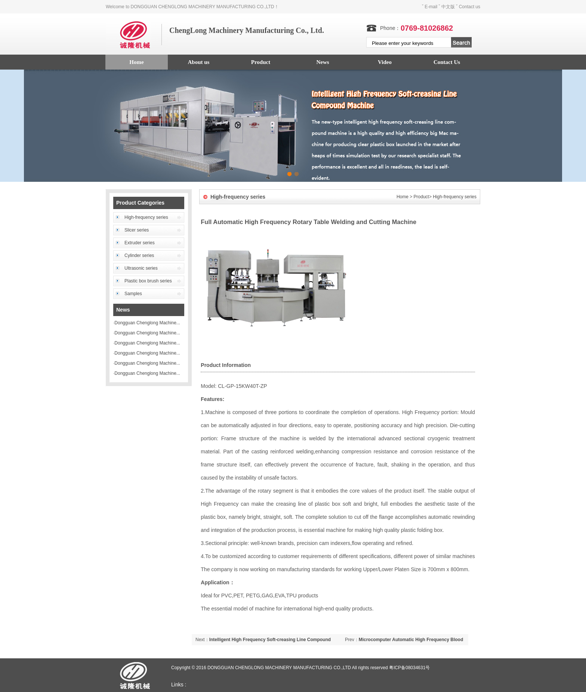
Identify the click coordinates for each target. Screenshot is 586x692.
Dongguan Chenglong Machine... (147, 322)
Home (136, 62)
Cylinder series (139, 255)
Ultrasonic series (141, 268)
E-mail (431, 6)
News (322, 62)
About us (199, 62)
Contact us (469, 6)
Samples (133, 293)
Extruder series (139, 242)
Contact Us (447, 62)
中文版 (448, 6)
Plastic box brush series (148, 281)
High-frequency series (146, 217)
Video (385, 62)
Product (260, 62)
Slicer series (136, 230)
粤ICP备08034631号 (409, 667)
